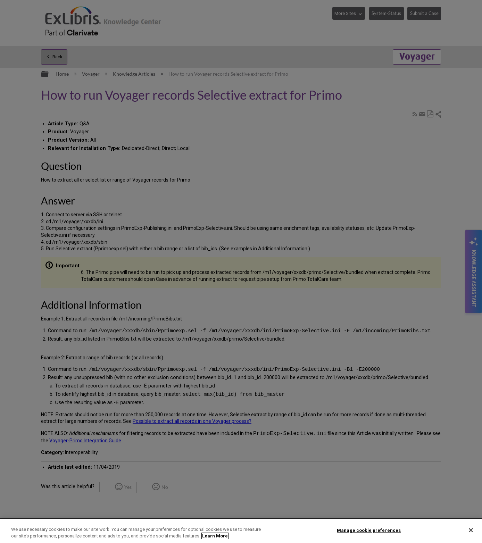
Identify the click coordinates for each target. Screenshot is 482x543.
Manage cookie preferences (369, 530)
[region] (241, 531)
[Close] (471, 530)
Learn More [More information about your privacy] (215, 535)
